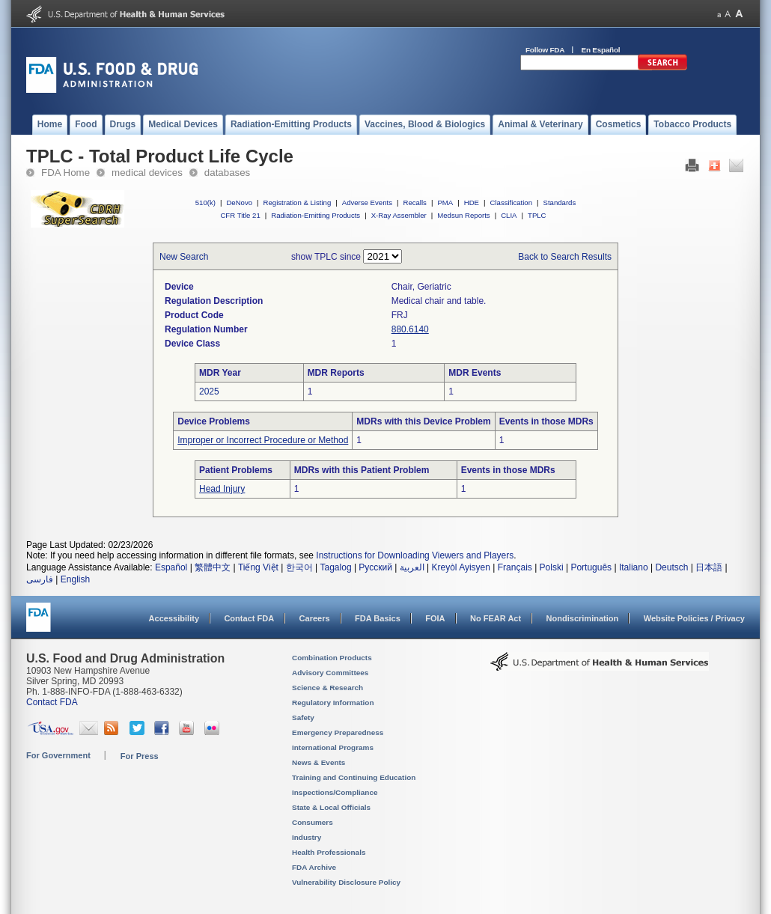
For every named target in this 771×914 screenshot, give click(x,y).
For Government (58, 755)
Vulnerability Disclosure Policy (346, 882)
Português (591, 567)
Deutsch (671, 567)
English (75, 579)
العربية (412, 567)
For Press (140, 756)
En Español (601, 50)
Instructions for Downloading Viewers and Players (415, 555)
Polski (552, 567)
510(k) (205, 202)
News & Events (318, 762)
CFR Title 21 (240, 215)
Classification (511, 202)
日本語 (708, 567)
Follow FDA (544, 50)
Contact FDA (249, 618)
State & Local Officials (331, 807)
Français (515, 567)
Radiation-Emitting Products (315, 215)
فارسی (39, 579)
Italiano (633, 567)
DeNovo (239, 202)
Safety (303, 717)
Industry (306, 837)
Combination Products (332, 657)
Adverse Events (367, 202)
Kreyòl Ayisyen (460, 567)
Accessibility (174, 618)
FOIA (435, 618)
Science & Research (327, 687)
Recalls (414, 202)
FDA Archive (314, 867)
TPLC (537, 215)
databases (227, 172)
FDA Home (65, 172)
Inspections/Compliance (335, 792)
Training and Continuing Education (353, 777)
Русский (375, 567)
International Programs (333, 747)
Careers (314, 618)
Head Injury (222, 489)
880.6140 (410, 329)
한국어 (299, 567)
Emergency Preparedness (337, 732)
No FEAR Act (495, 618)
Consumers (312, 822)
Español (171, 567)
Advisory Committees (330, 672)
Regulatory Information (333, 702)
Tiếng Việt (258, 567)
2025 (209, 391)
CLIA (508, 215)
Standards (559, 202)
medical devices (147, 172)
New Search (183, 257)
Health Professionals (328, 852)
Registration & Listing (297, 202)
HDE (471, 202)
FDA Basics (377, 618)
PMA (445, 202)
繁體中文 (213, 567)
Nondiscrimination (582, 618)
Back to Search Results (565, 257)
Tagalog (336, 567)
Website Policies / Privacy (694, 618)
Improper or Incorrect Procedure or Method (262, 440)
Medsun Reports (463, 215)
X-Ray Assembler (399, 215)
